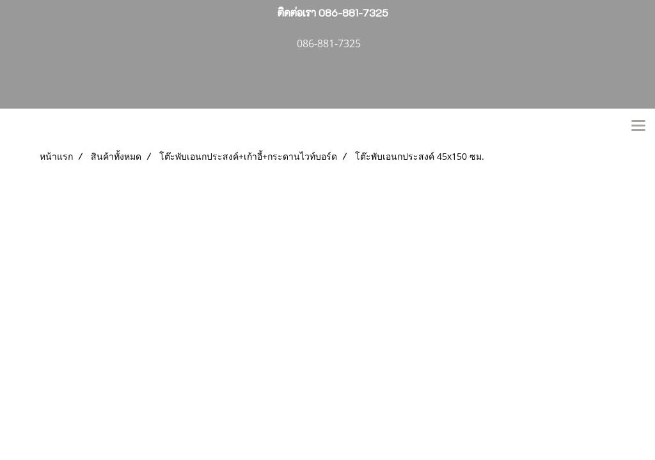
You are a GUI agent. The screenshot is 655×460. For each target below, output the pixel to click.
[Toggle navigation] (638, 126)
